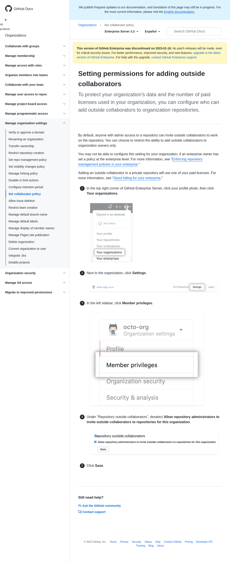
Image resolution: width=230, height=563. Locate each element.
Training (140, 545)
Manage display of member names (31, 228)
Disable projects (19, 262)
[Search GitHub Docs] (194, 31)
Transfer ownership (21, 146)
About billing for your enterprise (137, 178)
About (160, 545)
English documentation (179, 11)
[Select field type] (121, 31)
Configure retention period (26, 187)
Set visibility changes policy (27, 166)
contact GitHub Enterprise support (173, 57)
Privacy (124, 541)
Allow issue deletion (22, 200)
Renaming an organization (26, 139)
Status (148, 541)
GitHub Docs (23, 9)
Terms (113, 541)
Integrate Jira (17, 255)
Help (158, 541)
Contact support (91, 512)
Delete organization (21, 242)
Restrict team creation (23, 207)
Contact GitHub (173, 541)
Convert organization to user (27, 248)
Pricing (189, 541)
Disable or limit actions (23, 180)
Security (136, 541)
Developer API (204, 541)
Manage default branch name (28, 214)
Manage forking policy (23, 173)
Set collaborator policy (25, 194)
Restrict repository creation (26, 153)
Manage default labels (23, 221)
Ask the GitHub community (99, 505)
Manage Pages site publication (29, 235)
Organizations (15, 35)
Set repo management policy (28, 159)
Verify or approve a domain (26, 132)
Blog (151, 545)
